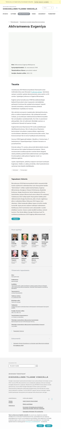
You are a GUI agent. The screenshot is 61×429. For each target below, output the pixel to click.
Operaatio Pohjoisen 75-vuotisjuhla (33, 411)
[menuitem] (5, 14)
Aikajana (15, 218)
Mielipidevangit (24, 14)
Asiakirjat (41, 14)
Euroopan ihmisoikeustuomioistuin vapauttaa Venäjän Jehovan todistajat (33, 407)
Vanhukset (15, 170)
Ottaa (40, 425)
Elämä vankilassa (27, 404)
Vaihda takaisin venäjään (41, 2)
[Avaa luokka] (37, 365)
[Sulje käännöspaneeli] (60, 2)
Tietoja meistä (10, 401)
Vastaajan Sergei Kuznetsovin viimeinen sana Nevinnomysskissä (31, 343)
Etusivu (5, 14)
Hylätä (49, 425)
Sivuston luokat (14, 366)
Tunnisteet (51, 14)
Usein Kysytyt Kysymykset (30, 401)
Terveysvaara (23, 170)
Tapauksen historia (18, 331)
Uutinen (13, 14)
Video (34, 14)
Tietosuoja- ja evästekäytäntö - (33, 421)
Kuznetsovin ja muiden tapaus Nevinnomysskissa (32, 22)
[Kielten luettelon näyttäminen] (51, 1)
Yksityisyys (12, 405)
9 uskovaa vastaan (36, 92)
